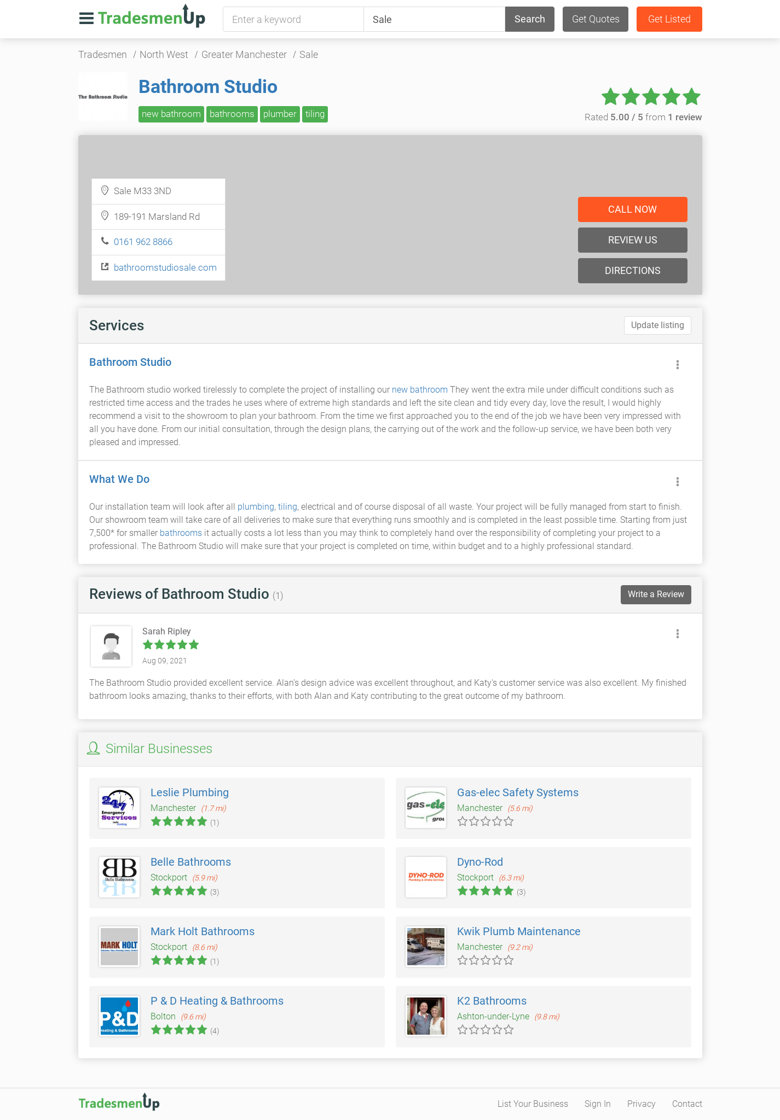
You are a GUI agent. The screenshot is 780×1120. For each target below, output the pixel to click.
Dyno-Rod (480, 861)
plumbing (256, 506)
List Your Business (533, 1104)
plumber (280, 113)
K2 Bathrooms (492, 1000)
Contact (687, 1104)
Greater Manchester (244, 54)
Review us (632, 240)
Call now (632, 209)
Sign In (598, 1104)
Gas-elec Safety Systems (518, 792)
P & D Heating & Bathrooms (217, 1000)
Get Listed (669, 19)
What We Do (119, 479)
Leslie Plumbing (190, 792)
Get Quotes (596, 19)
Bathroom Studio (208, 86)
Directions (633, 270)
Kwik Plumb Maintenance (519, 931)
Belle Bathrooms (191, 861)
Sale (308, 54)
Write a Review (656, 594)
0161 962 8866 (143, 241)
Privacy (641, 1104)
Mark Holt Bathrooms (203, 931)
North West (164, 54)
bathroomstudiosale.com (165, 267)
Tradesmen (102, 54)
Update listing (657, 325)
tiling (315, 113)
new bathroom (171, 113)
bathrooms (232, 113)
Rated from (643, 117)
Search (530, 19)
